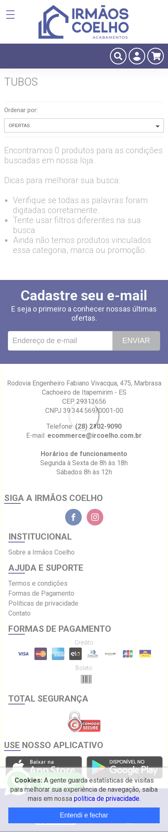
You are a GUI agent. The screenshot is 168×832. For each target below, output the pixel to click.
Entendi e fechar (84, 815)
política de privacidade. (107, 799)
